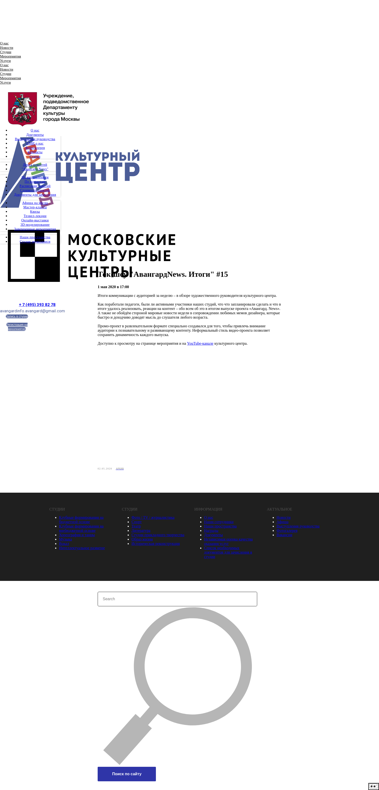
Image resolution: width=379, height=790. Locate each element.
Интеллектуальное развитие (82, 549)
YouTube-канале (200, 344)
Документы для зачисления (35, 195)
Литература (140, 532)
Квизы (35, 211)
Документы (35, 135)
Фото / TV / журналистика (153, 519)
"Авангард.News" (35, 169)
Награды (211, 532)
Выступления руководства (35, 139)
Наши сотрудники (218, 523)
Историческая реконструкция (155, 545)
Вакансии (284, 536)
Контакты (35, 152)
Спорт (136, 523)
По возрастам (35, 181)
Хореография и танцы (77, 536)
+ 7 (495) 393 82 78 (37, 304)
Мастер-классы (35, 207)
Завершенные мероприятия (35, 229)
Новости (6, 48)
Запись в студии (17, 316)
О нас (4, 43)
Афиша (282, 523)
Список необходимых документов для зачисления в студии (228, 553)
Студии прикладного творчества (157, 536)
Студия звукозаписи (35, 241)
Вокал (64, 545)
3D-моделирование (35, 225)
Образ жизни (142, 541)
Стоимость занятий (35, 190)
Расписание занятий (35, 186)
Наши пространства (35, 237)
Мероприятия (10, 56)
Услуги (5, 61)
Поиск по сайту (126, 775)
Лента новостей (35, 165)
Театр (136, 528)
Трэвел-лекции (35, 216)
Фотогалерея (35, 148)
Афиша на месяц (35, 203)
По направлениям (35, 177)
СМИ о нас (35, 143)
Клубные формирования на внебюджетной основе (81, 530)
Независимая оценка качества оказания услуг (228, 543)
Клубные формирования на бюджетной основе (81, 521)
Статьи (35, 156)
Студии (5, 52)
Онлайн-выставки (35, 220)
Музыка (65, 541)
